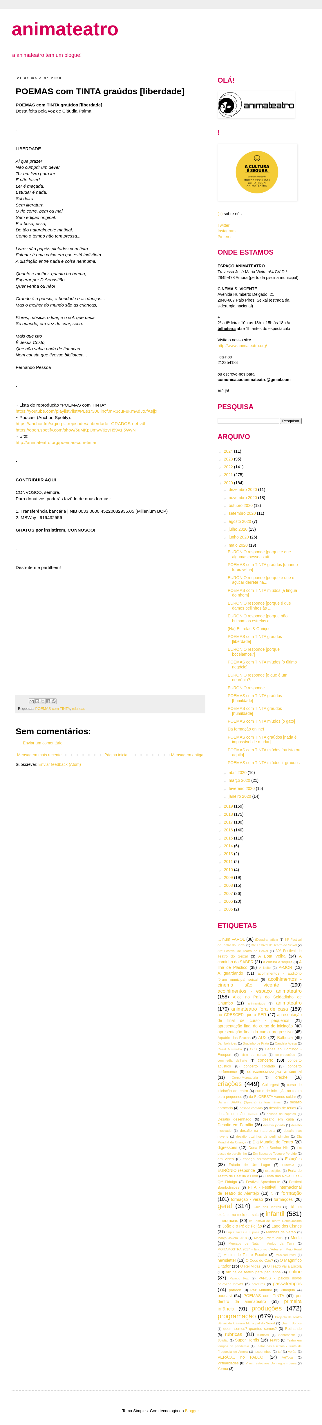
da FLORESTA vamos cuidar (272, 1097)
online (295, 1271)
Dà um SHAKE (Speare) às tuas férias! (249, 1102)
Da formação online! (246, 729)
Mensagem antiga (187, 755)
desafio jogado (274, 1125)
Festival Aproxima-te (263, 1182)
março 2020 (240, 780)
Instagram (227, 231)
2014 (229, 846)
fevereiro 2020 (242, 788)
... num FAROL (231, 939)
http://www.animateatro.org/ (242, 345)
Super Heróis (247, 1340)
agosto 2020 (240, 521)
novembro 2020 (243, 497)
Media (296, 1237)
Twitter (223, 225)
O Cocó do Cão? (259, 1261)
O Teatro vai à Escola (284, 1266)
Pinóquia (288, 1290)
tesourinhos (262, 1351)
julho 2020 (239, 529)
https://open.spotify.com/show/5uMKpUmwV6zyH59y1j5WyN (76, 429)
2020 (229, 483)
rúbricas (263, 1335)
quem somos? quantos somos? (250, 1329)
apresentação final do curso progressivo (255, 1031)
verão (292, 1351)
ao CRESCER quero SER (242, 1014)
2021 (229, 474)
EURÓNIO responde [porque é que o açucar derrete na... (261, 580)
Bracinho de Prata (256, 1043)
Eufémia (288, 1165)
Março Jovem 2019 (268, 1238)
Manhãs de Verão (281, 1232)
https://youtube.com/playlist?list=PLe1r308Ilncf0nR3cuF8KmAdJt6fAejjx (86, 411)
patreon (235, 1290)
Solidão (223, 1340)
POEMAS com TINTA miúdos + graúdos (264, 762)
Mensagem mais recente (39, 755)
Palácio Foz (239, 1278)
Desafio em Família (235, 1125)
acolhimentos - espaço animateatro (260, 991)
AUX (262, 1037)
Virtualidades (228, 1363)
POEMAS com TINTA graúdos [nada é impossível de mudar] (262, 739)
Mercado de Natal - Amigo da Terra (261, 1243)
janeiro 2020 (240, 796)
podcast (225, 1295)
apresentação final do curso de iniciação (255, 1026)
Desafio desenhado (235, 1119)
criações (230, 1083)
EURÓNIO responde (246, 688)
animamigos (256, 1003)
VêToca (287, 1357)
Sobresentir (286, 1335)
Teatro (274, 1340)
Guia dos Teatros (267, 1207)
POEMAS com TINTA (52, 709)
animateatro (65, 28)
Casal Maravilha (230, 1049)
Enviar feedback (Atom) (60, 764)
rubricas (78, 709)
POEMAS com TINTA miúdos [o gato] (261, 721)
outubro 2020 (241, 505)
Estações (293, 1158)
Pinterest (226, 236)
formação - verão (247, 1199)
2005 (229, 909)
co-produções (285, 1054)
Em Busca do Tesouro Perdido (275, 1153)
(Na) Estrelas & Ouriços (249, 628)
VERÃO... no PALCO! (241, 1357)
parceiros (258, 1284)
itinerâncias (228, 1220)
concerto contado (259, 1066)
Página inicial (116, 755)
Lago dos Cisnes (287, 1226)
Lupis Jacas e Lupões (243, 1232)
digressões (227, 1147)
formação (291, 1193)
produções (267, 1308)
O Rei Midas (250, 1266)
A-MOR (285, 967)
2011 (229, 861)
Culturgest (270, 1085)
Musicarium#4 (286, 1255)
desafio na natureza (257, 1131)
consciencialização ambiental (274, 1071)
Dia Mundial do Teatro (273, 1142)
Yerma (223, 1369)
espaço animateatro (259, 1159)
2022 (229, 467)
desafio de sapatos (281, 1114)
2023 (229, 459)
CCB (253, 1049)
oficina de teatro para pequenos (253, 1272)
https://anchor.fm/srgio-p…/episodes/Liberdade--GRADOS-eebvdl (80, 423)
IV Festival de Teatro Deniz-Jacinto (275, 1221)
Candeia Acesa (286, 1043)
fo (272, 1193)
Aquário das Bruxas (234, 1038)
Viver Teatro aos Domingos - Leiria (271, 1363)
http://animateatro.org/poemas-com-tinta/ (56, 442)
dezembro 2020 (243, 489)
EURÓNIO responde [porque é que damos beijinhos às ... (259, 605)
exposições (273, 1170)
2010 (229, 869)
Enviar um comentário (42, 743)
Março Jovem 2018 (232, 1238)
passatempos (287, 1283)
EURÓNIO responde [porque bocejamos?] (254, 652)
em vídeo (226, 1159)
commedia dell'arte (232, 1060)
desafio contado (251, 1108)
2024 (229, 451)
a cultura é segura (277, 962)
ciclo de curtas (254, 1054)
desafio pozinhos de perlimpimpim (262, 1136)
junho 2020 (239, 537)
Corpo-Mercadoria (245, 1077)
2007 (229, 893)
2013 (229, 853)
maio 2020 (239, 545)
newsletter (227, 1260)
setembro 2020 (243, 513)
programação (237, 1316)
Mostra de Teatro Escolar (245, 1255)
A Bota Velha (271, 956)
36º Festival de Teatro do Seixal (274, 945)
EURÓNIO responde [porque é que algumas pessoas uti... (259, 554)
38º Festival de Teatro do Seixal (243, 951)
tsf (280, 1351)
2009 (229, 877)
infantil (275, 1213)
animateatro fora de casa (259, 1009)
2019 (229, 806)
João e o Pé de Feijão (242, 1226)
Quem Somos (291, 1323)
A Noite (265, 967)
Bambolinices (227, 1043)
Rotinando (293, 1329)
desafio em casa (278, 1119)
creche (281, 1077)
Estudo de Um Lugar (249, 1165)
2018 (229, 814)
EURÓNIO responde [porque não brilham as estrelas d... (257, 618)
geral (225, 1206)
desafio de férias (282, 1108)
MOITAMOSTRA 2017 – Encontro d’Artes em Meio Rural (260, 1249)
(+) (220, 213)
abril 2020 (238, 772)
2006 (229, 901)
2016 (229, 830)
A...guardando (230, 973)
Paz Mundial (261, 1290)
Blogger (191, 1410)
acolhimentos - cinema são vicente (260, 982)
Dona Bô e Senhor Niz (269, 1148)
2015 (229, 838)
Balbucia (285, 1037)
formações (283, 1199)
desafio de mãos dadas (238, 1114)
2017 (229, 822)
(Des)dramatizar (266, 939)
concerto (266, 1060)
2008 (229, 885)
